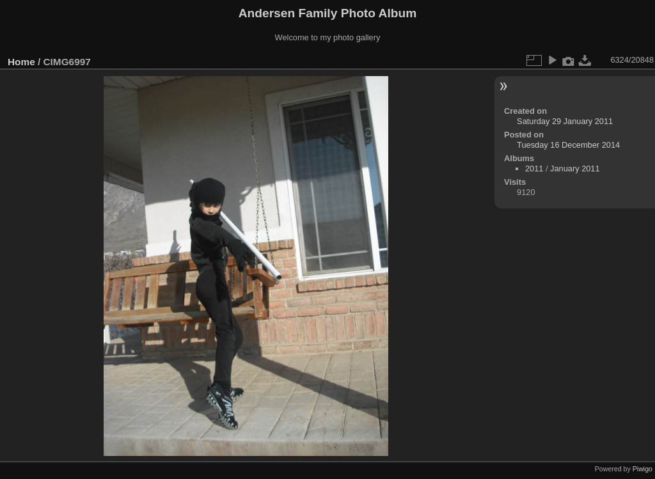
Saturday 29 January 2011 (565, 121)
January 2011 (575, 168)
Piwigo (642, 469)
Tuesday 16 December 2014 (568, 145)
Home (21, 61)
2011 (534, 168)
